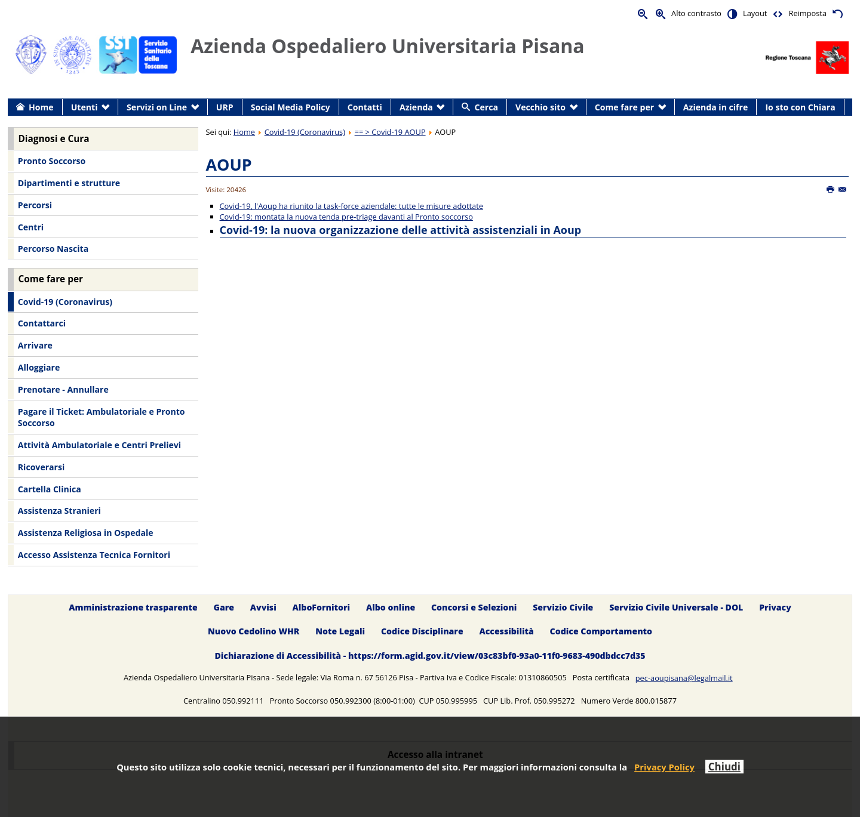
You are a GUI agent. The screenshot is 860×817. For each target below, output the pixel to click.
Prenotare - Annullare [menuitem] (63, 389)
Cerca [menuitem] (486, 107)
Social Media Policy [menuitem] (290, 107)
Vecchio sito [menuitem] (540, 107)
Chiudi (724, 766)
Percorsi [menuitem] (35, 205)
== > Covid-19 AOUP (390, 132)
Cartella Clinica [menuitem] (49, 489)
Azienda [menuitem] (416, 107)
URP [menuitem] (225, 107)
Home (244, 132)
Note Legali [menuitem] (340, 631)
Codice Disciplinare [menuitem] (422, 631)
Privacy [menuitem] (775, 607)
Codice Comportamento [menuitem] (601, 631)
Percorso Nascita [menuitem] (53, 248)
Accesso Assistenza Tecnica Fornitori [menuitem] (94, 554)
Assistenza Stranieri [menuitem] (59, 510)
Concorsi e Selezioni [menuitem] (474, 607)
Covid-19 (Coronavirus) (305, 132)
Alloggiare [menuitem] (39, 367)
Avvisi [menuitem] (263, 607)
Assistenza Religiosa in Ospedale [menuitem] (85, 532)
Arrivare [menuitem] (35, 345)
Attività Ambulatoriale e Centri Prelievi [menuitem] (99, 445)
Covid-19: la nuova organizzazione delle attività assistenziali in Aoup (401, 230)
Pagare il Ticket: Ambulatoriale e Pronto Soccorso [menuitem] (101, 417)
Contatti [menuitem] (365, 107)
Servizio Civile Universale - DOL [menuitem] (676, 607)
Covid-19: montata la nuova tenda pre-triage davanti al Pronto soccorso (346, 216)
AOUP (229, 164)
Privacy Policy (664, 767)
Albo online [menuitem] (390, 607)
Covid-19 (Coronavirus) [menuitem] (65, 301)
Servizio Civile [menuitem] (563, 607)
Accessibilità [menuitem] (507, 631)
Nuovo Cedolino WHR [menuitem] (253, 631)
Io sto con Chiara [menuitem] (800, 107)
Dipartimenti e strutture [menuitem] (69, 183)
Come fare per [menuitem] (624, 107)
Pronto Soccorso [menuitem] (51, 161)
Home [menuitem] (41, 107)
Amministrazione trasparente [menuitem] (133, 607)
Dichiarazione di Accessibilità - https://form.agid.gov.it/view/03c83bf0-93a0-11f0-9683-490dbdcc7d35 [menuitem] (429, 656)
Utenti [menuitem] (84, 107)
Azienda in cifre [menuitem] (715, 107)
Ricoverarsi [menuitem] (41, 467)
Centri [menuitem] (31, 227)
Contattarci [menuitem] (42, 323)
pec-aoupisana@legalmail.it (684, 677)
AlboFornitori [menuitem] (322, 607)
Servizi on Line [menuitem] (157, 107)
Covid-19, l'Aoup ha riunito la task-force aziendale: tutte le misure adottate (351, 206)
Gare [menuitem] (224, 607)
